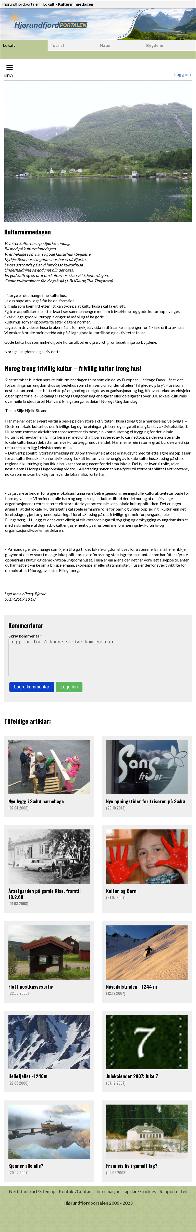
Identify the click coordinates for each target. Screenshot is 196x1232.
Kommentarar (25, 625)
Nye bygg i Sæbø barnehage (36, 808)
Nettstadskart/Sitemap (32, 1198)
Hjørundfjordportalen (21, 4)
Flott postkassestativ (30, 993)
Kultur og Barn (121, 897)
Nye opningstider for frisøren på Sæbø (145, 808)
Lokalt (48, 4)
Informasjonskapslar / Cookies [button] (126, 1198)
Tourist (57, 45)
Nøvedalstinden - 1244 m (131, 993)
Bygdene (154, 45)
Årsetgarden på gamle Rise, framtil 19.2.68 (44, 900)
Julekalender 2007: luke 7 (132, 1083)
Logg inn (182, 74)
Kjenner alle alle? (25, 1172)
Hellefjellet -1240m (27, 1083)
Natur (105, 45)
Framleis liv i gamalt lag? (131, 1172)
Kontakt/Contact (76, 1198)
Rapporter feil (173, 1198)
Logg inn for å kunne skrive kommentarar (83, 661)
